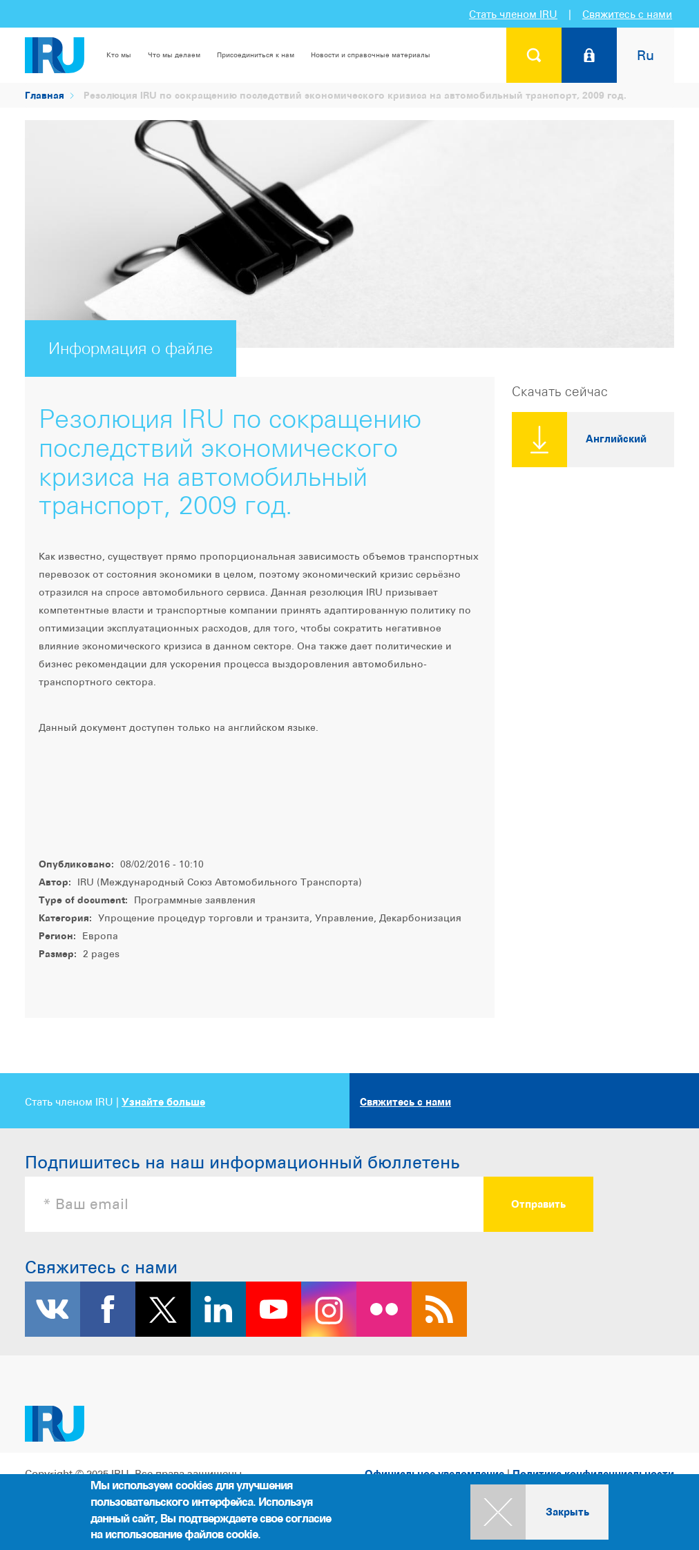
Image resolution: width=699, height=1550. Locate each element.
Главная (44, 95)
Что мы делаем (174, 54)
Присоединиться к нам (255, 54)
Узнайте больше (163, 1102)
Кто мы (118, 54)
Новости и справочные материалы (370, 54)
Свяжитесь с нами (627, 14)
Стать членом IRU (513, 14)
